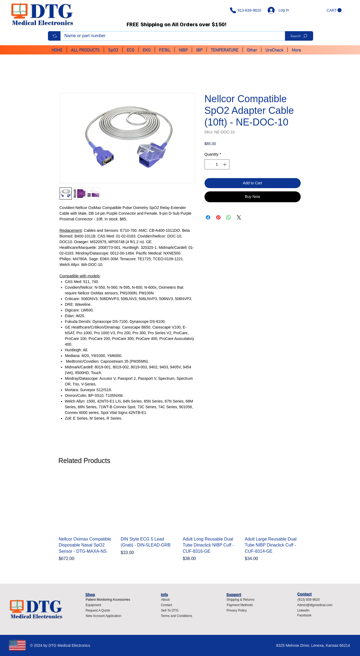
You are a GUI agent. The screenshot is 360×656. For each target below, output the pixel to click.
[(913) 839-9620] (310, 599)
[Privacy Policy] (238, 610)
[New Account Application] (104, 616)
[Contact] (166, 605)
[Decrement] (208, 164)
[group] (180, 521)
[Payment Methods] (239, 605)
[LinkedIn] (305, 610)
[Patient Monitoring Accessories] (108, 599)
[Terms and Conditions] (178, 616)
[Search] (299, 36)
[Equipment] (93, 605)
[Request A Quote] (98, 610)
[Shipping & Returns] (240, 599)
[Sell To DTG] (169, 610)
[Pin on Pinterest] (218, 217)
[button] (334, 10)
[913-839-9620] (246, 10)
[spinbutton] (217, 164)
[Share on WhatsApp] (228, 217)
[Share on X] (239, 217)
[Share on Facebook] (208, 217)
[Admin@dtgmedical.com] (316, 605)
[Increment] (225, 164)
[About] (165, 599)
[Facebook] (305, 615)
